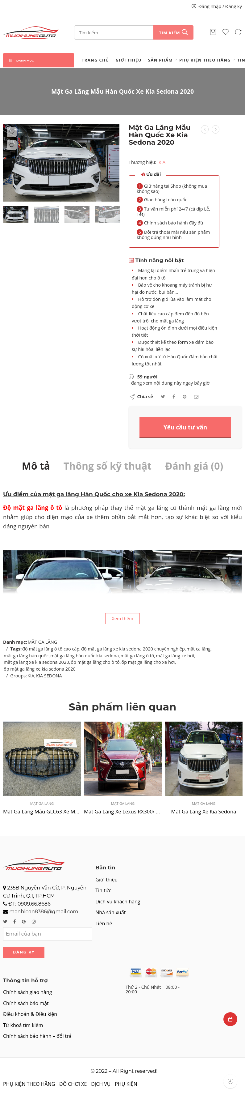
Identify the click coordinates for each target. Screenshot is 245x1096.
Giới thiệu (129, 60)
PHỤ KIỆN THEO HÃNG (205, 60)
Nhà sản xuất (110, 912)
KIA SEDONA (49, 676)
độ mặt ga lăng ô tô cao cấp (50, 649)
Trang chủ (95, 60)
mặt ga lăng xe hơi (175, 656)
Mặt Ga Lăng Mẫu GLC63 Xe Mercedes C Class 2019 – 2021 (42, 811)
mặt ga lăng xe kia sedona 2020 (36, 662)
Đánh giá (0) (194, 466)
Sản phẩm (160, 60)
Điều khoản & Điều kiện (30, 1014)
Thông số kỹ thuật (108, 466)
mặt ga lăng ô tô (137, 656)
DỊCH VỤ (100, 1084)
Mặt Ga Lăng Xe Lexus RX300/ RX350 (123, 811)
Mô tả (36, 466)
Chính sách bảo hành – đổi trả (37, 1036)
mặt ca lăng (199, 649)
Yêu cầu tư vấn (185, 427)
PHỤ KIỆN (126, 1084)
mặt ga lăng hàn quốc (26, 656)
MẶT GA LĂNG (42, 642)
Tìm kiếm (169, 33)
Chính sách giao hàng (27, 992)
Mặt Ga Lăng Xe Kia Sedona (203, 811)
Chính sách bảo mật (26, 1003)
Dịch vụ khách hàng (117, 901)
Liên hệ (103, 923)
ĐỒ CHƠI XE (73, 1084)
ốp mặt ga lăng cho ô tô (95, 662)
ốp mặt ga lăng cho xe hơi (148, 662)
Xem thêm (122, 618)
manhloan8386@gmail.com (43, 912)
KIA (162, 162)
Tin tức (103, 890)
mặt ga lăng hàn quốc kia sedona (84, 656)
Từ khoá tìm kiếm (23, 1025)
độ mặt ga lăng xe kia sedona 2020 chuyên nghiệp (133, 649)
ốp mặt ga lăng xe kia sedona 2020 (40, 669)
